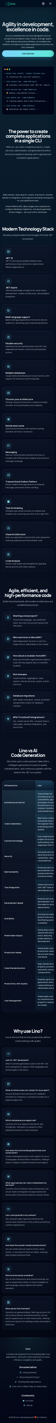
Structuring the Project (28, 1377)
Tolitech (43, 1417)
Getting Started (28, 1372)
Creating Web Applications (28, 1381)
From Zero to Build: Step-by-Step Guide (28, 1386)
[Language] (43, 4)
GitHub (28, 1405)
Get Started (28, 53)
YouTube (28, 1400)
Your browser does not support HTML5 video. (28, 177)
